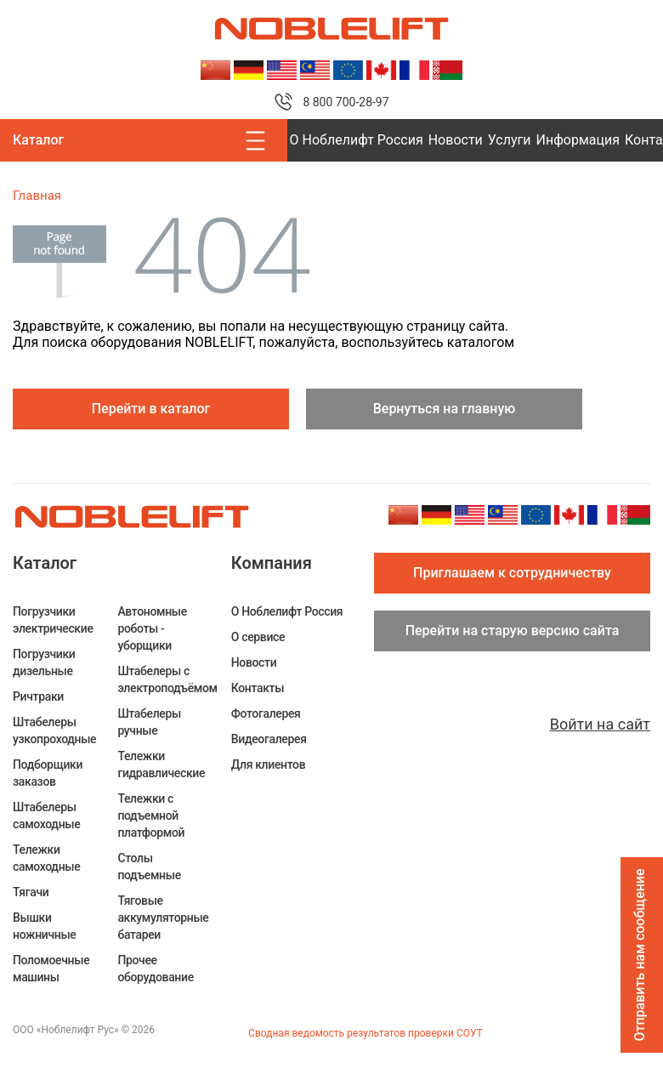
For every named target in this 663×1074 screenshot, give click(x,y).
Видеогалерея (269, 739)
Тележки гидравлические (161, 764)
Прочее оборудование (155, 968)
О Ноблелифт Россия (356, 140)
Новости (455, 140)
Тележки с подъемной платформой (150, 815)
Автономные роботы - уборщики (152, 628)
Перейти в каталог (151, 409)
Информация (578, 140)
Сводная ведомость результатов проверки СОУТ (365, 1033)
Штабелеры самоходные (46, 815)
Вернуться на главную (444, 409)
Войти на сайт (600, 724)
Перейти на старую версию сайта (512, 630)
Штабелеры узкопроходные (54, 730)
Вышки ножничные (44, 926)
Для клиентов (268, 764)
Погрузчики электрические (53, 620)
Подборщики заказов (47, 773)
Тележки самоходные (46, 858)
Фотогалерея (266, 713)
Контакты (257, 688)
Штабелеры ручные (149, 722)
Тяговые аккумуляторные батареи (162, 917)
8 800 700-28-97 (345, 102)
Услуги (509, 140)
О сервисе (258, 637)
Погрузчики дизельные (44, 662)
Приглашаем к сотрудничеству (512, 573)
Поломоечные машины (51, 968)
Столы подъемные (148, 866)
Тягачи (30, 892)
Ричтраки (38, 696)
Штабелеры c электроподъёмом (167, 679)
